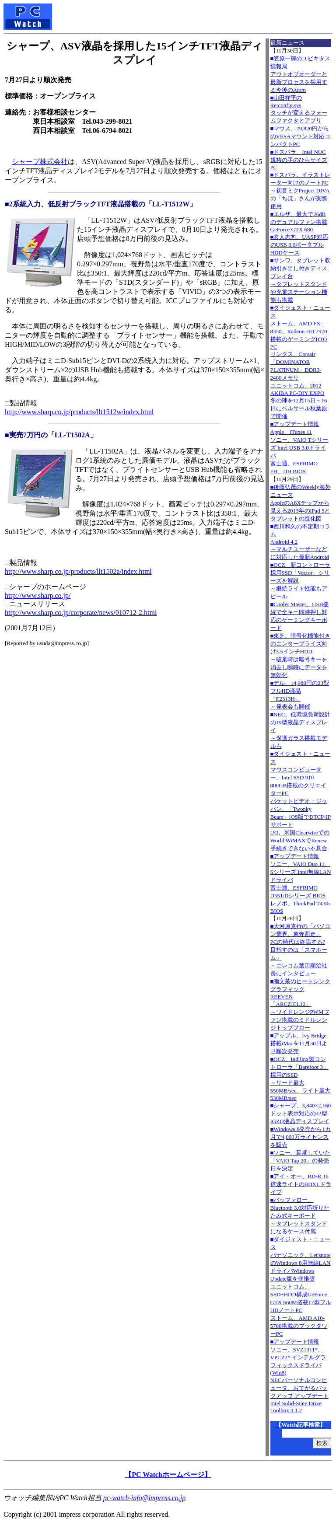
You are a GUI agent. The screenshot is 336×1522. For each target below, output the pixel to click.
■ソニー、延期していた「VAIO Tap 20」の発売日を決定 (300, 1160)
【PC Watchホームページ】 (168, 1474)
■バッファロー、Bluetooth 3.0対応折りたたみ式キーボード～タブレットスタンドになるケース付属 (300, 1216)
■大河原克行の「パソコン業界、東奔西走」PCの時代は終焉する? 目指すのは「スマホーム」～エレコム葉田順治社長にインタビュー (300, 950)
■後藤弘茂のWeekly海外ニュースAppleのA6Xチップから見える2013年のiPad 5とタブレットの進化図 (300, 503)
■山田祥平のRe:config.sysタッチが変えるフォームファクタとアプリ (298, 109)
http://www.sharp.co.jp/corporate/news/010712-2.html (81, 612)
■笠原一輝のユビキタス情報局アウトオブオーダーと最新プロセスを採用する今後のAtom (300, 74)
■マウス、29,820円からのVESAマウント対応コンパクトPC (300, 136)
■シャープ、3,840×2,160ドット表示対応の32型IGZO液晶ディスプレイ (300, 1113)
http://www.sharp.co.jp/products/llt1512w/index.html (79, 411)
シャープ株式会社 (40, 161)
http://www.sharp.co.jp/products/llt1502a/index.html (78, 571)
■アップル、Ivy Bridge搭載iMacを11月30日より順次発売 (298, 1043)
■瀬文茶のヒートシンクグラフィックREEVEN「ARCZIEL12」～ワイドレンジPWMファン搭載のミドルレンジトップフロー (300, 1004)
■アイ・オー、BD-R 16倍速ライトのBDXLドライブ (300, 1184)
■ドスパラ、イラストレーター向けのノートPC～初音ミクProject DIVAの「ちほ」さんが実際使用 (300, 190)
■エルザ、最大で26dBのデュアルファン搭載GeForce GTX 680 (298, 222)
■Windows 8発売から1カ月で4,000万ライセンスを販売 (300, 1137)
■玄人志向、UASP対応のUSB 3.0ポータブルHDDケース (299, 245)
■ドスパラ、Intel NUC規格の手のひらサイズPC (298, 160)
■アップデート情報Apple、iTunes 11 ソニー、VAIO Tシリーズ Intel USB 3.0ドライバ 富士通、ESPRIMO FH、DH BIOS (299, 448)
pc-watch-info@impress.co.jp (144, 1497)
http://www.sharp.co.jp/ (38, 595)
